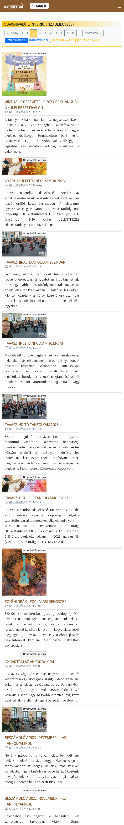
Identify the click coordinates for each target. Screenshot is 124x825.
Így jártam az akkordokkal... (71, 457)
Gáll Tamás (54, 67)
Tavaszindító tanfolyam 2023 (71, 288)
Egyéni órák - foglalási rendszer (76, 401)
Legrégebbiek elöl (38, 40)
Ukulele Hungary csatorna (100, 774)
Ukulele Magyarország (98, 765)
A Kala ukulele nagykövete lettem (78, 689)
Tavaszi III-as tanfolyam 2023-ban (75, 175)
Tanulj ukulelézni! (57, 779)
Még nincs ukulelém (58, 769)
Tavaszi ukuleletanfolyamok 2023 (76, 344)
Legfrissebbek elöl (16, 40)
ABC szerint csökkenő (88, 40)
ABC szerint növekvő (63, 40)
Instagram (91, 779)
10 (73, 33)
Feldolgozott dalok (57, 783)
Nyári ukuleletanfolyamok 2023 (75, 119)
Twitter (89, 783)
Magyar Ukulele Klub (97, 769)
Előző (12, 33)
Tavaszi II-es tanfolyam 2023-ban (74, 232)
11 (79, 33)
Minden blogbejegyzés (60, 765)
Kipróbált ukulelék (57, 774)
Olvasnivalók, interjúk (30, 53)
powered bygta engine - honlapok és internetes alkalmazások (42, 820)
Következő (93, 33)
